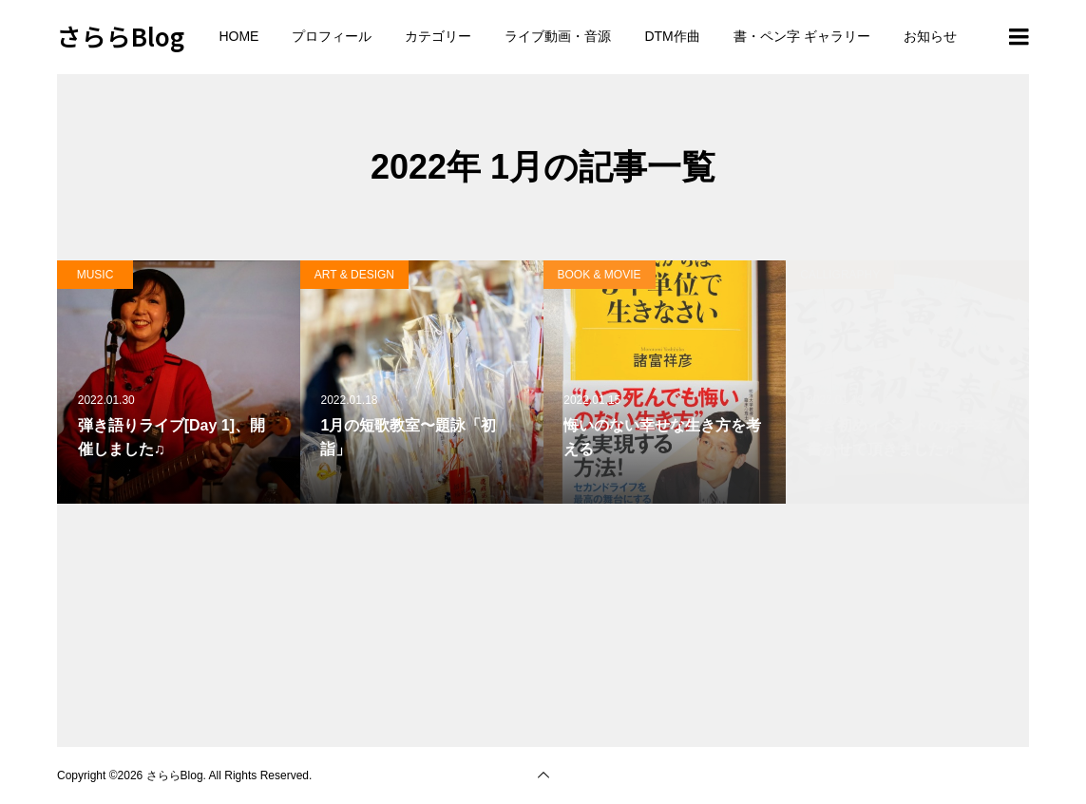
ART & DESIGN (354, 274)
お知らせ (930, 36)
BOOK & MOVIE (599, 274)
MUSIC (95, 274)
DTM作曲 (671, 36)
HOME (238, 36)
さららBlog (120, 35)
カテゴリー (438, 36)
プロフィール (332, 36)
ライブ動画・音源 (558, 36)
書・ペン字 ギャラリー (802, 36)
